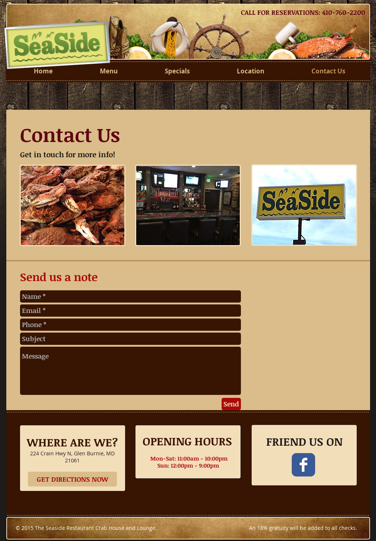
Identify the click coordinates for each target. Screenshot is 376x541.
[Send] (231, 404)
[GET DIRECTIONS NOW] (72, 479)
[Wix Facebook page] (303, 464)
